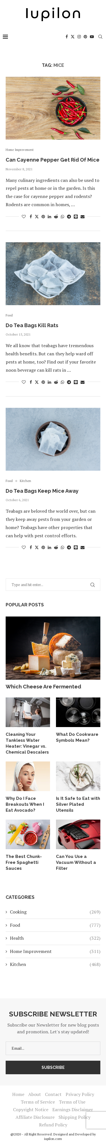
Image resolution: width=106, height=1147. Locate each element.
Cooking (55, 912)
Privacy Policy (80, 1094)
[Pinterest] (85, 36)
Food (55, 925)
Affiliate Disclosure (35, 1117)
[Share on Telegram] (69, 216)
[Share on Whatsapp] (62, 216)
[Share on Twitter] (37, 216)
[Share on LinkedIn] (49, 216)
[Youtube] (92, 36)
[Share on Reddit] (56, 216)
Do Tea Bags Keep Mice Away (42, 491)
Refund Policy (53, 1125)
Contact (53, 1094)
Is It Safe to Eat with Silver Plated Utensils (78, 804)
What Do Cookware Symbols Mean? (77, 737)
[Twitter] (73, 36)
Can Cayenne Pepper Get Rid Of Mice (52, 160)
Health (55, 938)
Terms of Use (72, 1102)
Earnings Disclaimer (72, 1109)
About (34, 1094)
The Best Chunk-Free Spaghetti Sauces (24, 862)
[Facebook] (67, 36)
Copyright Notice (30, 1109)
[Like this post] (24, 216)
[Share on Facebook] (31, 216)
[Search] (100, 36)
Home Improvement (55, 951)
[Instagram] (79, 36)
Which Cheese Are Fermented (43, 687)
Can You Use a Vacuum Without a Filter (76, 862)
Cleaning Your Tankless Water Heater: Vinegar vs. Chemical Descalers (27, 743)
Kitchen (55, 964)
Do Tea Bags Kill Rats (32, 325)
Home (18, 1094)
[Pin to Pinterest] (43, 216)
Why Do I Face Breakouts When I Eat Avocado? (25, 804)
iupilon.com (53, 1139)
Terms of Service (38, 1102)
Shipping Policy (74, 1117)
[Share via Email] (83, 216)
